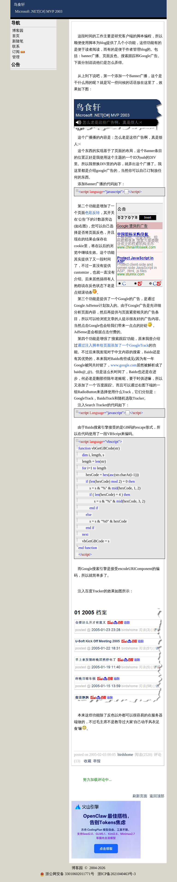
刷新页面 (140, 796)
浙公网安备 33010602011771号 (67, 874)
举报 (96, 761)
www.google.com (124, 365)
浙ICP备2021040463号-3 (116, 874)
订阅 (16, 52)
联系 (16, 46)
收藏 (87, 761)
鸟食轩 (19, 4)
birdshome (125, 754)
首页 (16, 36)
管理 (16, 57)
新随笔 (17, 41)
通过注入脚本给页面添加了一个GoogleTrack (113, 345)
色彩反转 (92, 213)
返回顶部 (157, 796)
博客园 (17, 30)
